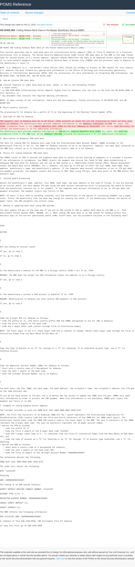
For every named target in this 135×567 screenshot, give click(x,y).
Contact (130, 12)
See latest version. (45, 25)
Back (5, 19)
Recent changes (34, 12)
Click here (60, 558)
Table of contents (9, 12)
